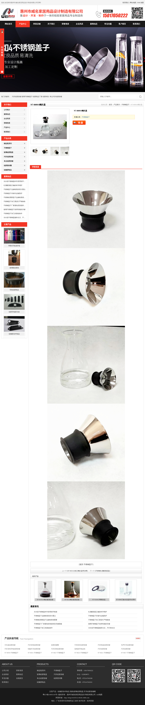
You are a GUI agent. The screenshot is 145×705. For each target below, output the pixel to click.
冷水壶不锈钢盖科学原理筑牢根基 (15, 181)
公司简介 (7, 110)
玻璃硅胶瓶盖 (8, 152)
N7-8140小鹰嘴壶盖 (99, 600)
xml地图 (99, 695)
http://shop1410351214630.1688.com (76, 698)
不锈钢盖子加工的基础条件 (13, 213)
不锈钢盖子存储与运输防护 (13, 193)
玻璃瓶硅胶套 (14, 268)
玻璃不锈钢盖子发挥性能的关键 (14, 209)
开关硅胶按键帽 (90, 691)
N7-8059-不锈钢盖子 (11, 653)
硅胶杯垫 (46, 96)
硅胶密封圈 (8, 165)
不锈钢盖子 (8, 148)
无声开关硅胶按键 (127, 645)
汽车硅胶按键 (16, 96)
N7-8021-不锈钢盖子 (105, 653)
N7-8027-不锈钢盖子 (58, 653)
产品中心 (22, 24)
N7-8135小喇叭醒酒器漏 (45, 600)
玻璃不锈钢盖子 (27, 96)
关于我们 (51, 24)
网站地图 (133, 2)
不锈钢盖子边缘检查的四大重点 (14, 189)
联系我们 (126, 2)
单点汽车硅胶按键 (56, 96)
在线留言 (19, 678)
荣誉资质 (65, 24)
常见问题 (108, 24)
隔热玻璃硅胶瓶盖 (77, 691)
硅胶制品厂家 (37, 96)
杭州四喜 (90, 701)
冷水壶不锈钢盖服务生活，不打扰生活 (15, 217)
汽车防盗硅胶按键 (104, 645)
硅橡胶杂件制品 (14, 334)
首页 (110, 105)
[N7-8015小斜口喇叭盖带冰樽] (77, 571)
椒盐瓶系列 (8, 143)
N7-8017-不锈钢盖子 (128, 653)
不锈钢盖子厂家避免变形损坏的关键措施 (15, 205)
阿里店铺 (37, 24)
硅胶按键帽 (55, 645)
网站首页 (8, 24)
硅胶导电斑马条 (14, 312)
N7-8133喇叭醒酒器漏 (72, 600)
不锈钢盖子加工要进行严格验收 (14, 201)
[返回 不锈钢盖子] (86, 564)
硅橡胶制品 (8, 170)
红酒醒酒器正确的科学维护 (13, 185)
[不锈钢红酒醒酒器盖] (102, 571)
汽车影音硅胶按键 (80, 645)
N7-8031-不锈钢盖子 (35, 653)
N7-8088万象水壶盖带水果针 (126, 600)
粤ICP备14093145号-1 (51, 695)
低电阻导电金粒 (79, 649)
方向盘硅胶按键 (10, 645)
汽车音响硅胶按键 (34, 645)
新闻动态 (93, 24)
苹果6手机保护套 (14, 246)
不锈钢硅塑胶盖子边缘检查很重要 (15, 197)
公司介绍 (5, 670)
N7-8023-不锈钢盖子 (81, 653)
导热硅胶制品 (14, 290)
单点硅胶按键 (8, 161)
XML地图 (140, 2)
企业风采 (79, 24)
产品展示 (117, 105)
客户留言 (122, 24)
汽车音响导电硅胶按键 (12, 649)
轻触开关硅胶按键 (34, 649)
